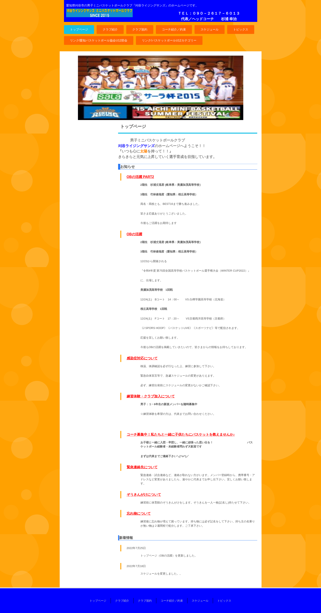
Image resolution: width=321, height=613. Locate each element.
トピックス (240, 29)
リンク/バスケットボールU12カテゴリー (169, 40)
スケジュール (210, 29)
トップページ (79, 29)
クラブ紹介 (110, 29)
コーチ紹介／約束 (174, 29)
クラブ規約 (139, 29)
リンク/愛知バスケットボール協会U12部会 (99, 40)
